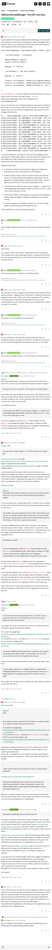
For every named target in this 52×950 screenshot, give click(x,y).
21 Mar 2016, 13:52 (18, 702)
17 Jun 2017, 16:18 (16, 887)
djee (4, 887)
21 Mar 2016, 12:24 (29, 605)
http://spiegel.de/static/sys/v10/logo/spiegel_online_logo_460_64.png (24, 461)
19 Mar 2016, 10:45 (18, 290)
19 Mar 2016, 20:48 (31, 315)
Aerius (5, 37)
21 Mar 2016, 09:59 (18, 443)
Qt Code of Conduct (16, 433)
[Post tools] (49, 214)
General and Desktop (8, 19)
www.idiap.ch (13, 234)
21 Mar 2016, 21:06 (29, 810)
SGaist (5, 220)
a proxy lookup (24, 846)
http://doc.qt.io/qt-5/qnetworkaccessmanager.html (17, 776)
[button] (3, 947)
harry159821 (6, 920)
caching (24, 850)
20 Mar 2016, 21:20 (31, 353)
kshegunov (6, 376)
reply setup (20, 835)
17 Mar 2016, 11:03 (18, 37)
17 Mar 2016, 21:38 (31, 220)
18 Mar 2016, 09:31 (18, 246)
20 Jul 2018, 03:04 (21, 920)
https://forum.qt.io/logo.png (10, 459)
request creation (10, 835)
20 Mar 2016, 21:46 (29, 376)
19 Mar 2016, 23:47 (18, 335)
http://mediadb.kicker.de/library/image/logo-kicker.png (19, 466)
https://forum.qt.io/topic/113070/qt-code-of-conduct (32, 236)
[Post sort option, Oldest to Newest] (3, 30)
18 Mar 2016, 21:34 (31, 270)
